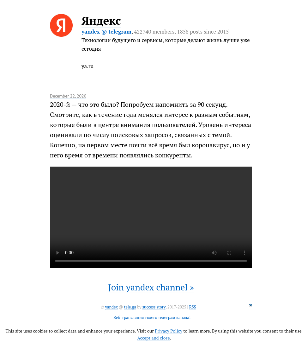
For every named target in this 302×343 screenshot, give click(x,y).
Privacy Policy (168, 331)
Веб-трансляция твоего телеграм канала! (151, 317)
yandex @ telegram (106, 31)
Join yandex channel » (151, 287)
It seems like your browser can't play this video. (151, 217)
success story (153, 307)
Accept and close (153, 338)
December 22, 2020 (68, 96)
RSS (192, 307)
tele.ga (130, 307)
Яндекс (101, 20)
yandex (111, 307)
